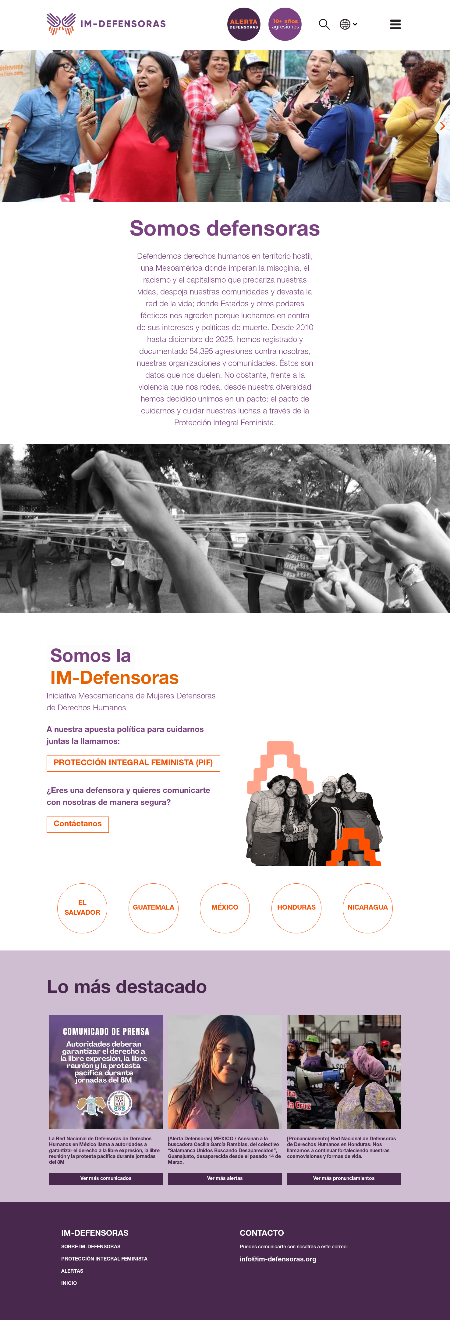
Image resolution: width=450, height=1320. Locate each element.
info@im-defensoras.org (278, 1260)
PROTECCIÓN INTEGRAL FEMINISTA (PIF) (133, 763)
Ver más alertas (225, 1179)
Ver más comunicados (106, 1179)
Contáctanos (78, 824)
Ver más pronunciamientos (344, 1179)
